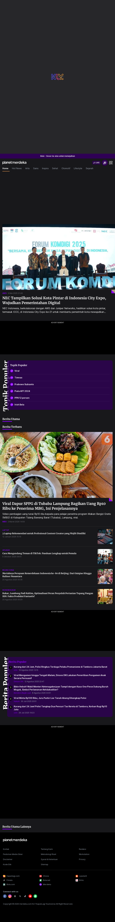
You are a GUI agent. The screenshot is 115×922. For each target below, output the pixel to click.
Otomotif (66, 168)
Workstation (84, 854)
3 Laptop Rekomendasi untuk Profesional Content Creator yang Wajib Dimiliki (44, 533)
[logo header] (14, 163)
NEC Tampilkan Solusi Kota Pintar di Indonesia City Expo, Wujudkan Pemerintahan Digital (54, 300)
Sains (35, 168)
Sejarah (89, 168)
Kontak (6, 849)
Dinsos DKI (18, 681)
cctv (16, 670)
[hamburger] (111, 163)
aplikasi (6, 550)
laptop (5, 530)
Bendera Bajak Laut (22, 693)
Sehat (55, 168)
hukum (17, 701)
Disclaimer (7, 859)
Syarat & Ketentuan (49, 859)
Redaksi (82, 849)
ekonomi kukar (9, 590)
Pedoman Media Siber (13, 854)
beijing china (8, 570)
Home (5, 168)
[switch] (96, 162)
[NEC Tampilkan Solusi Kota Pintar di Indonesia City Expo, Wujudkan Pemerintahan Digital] (58, 258)
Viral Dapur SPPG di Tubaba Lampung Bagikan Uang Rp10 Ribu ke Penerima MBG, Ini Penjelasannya (54, 506)
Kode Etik (7, 864)
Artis (27, 168)
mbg (4, 522)
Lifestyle (78, 168)
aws (4, 293)
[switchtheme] (105, 163)
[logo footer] (15, 840)
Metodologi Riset (48, 854)
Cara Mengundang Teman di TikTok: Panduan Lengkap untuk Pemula (39, 553)
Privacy (82, 859)
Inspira (45, 168)
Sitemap (44, 864)
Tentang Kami (47, 849)
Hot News (17, 168)
